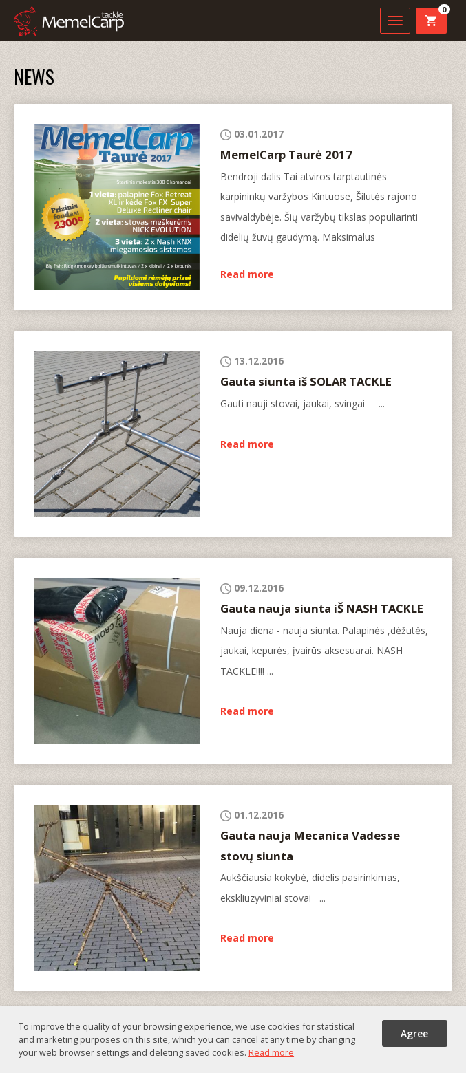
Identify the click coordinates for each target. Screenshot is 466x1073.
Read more (247, 274)
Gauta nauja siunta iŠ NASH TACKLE (321, 608)
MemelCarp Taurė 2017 (286, 154)
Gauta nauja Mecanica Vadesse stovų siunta (310, 845)
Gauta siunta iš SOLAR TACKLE (306, 381)
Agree (414, 1033)
